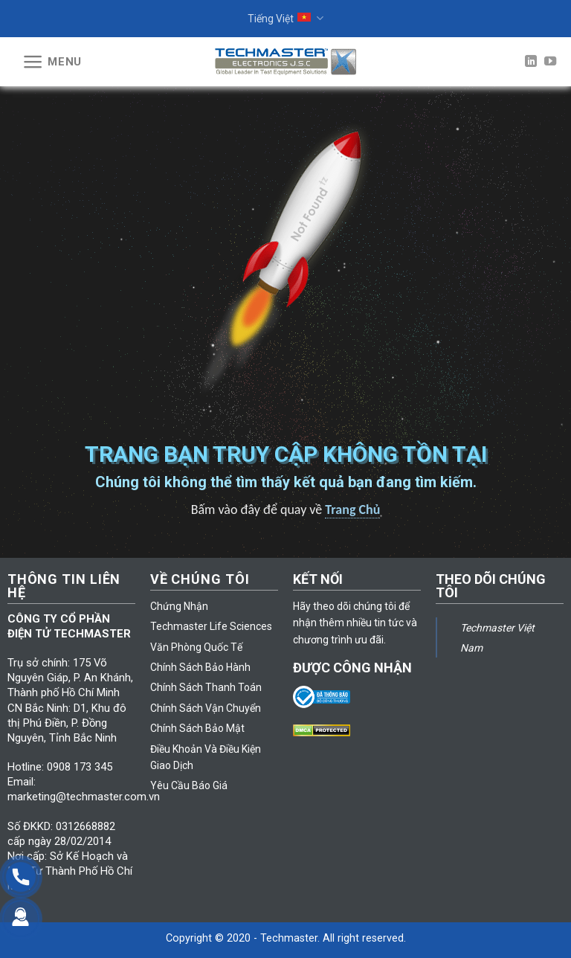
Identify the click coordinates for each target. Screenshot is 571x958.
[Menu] (52, 62)
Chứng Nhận (179, 606)
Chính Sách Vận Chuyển (205, 708)
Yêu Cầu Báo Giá (189, 785)
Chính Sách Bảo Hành (200, 667)
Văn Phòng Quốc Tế (196, 647)
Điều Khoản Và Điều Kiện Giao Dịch (205, 757)
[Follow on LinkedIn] (531, 61)
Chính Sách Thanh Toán (206, 687)
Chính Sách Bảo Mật (197, 728)
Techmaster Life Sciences (211, 626)
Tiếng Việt (285, 18)
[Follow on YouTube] (550, 61)
